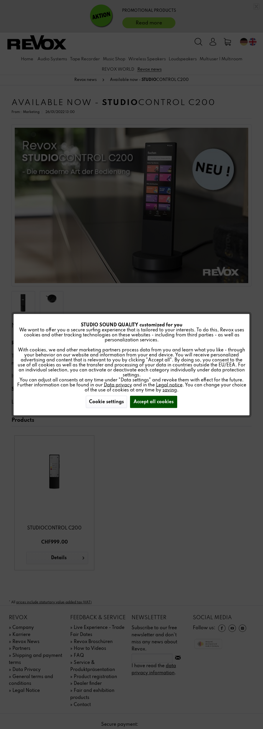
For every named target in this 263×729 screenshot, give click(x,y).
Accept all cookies (154, 401)
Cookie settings (106, 401)
